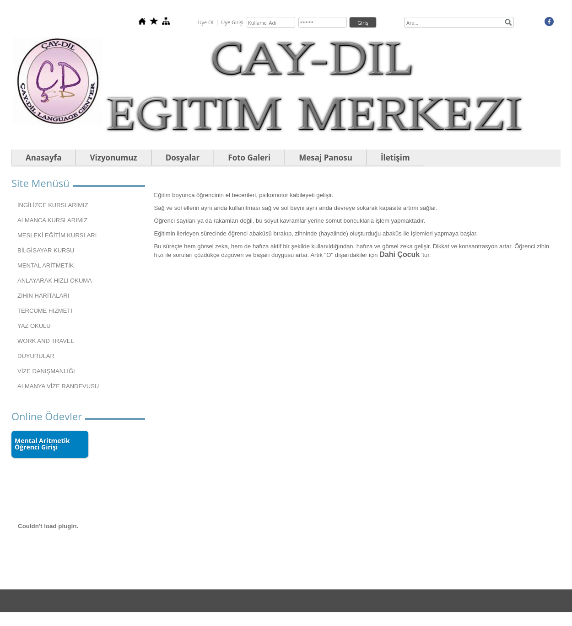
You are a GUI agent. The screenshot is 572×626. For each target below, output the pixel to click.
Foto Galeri (249, 157)
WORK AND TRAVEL (45, 340)
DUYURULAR (35, 356)
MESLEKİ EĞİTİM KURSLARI (57, 235)
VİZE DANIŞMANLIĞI (46, 371)
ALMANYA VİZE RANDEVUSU (58, 386)
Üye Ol (205, 22)
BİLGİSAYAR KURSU (46, 250)
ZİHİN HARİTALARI (43, 295)
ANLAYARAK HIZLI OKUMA (54, 280)
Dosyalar (183, 157)
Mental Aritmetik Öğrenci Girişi (42, 443)
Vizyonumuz (113, 157)
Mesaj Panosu (325, 157)
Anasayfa (43, 157)
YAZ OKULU (34, 325)
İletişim (395, 157)
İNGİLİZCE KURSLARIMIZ (52, 205)
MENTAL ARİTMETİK (45, 265)
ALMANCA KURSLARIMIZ (52, 220)
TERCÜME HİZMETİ (44, 310)
